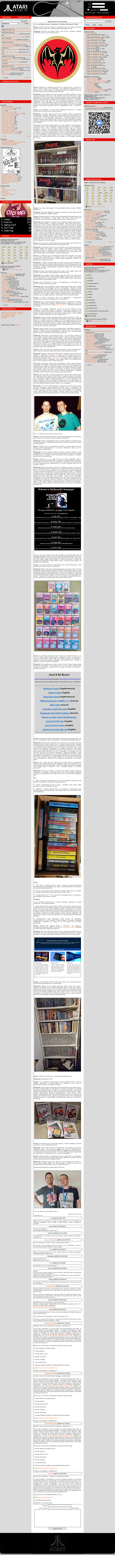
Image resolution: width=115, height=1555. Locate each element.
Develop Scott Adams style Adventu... (96, 69)
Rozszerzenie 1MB (90, 346)
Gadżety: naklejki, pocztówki (93, 253)
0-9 (3, 247)
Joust (3, 279)
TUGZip (19, 269)
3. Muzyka (89, 280)
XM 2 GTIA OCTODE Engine (10, 108)
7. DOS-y (88, 291)
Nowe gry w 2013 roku (8, 112)
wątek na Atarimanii (61, 304)
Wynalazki (87, 329)
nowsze (4, 136)
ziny (99, 204)
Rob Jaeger (88, 230)
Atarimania (5, 191)
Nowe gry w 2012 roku (8, 116)
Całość (5, 269)
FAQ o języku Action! (8, 123)
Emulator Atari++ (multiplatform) (11, 143)
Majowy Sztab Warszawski (92, 64)
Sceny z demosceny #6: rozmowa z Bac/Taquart (15, 41)
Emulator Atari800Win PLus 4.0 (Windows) (14, 142)
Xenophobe (5, 284)
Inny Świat (5, 299)
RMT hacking (89, 67)
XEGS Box (88, 357)
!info (99, 193)
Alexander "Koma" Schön (92, 233)
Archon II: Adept (6, 288)
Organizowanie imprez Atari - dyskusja (12, 312)
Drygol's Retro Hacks (8, 194)
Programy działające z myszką (10, 131)
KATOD (87, 221)
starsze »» (27, 77)
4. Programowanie (91, 283)
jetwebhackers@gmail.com (45, 1497)
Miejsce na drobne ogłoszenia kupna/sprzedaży (98, 256)
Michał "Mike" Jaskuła (91, 216)
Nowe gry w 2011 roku (8, 120)
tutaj (60, 467)
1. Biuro (88, 275)
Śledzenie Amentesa (91, 225)
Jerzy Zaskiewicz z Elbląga (93, 39)
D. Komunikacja (91, 305)
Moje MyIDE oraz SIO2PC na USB (95, 349)
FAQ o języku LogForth (8, 124)
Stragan (86, 245)
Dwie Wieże (5, 295)
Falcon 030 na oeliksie (91, 61)
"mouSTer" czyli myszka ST (93, 248)
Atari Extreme (6, 73)
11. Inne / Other (89, 92)
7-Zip (16, 269)
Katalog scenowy (89, 185)
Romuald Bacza (89, 223)
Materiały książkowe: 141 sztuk (10, 177)
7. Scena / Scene (90, 86)
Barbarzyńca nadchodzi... (9, 67)
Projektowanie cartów (91, 341)
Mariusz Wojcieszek (91, 222)
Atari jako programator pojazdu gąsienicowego (15, 64)
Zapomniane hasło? (90, 12)
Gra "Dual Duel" (89, 33)
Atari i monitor (6, 106)
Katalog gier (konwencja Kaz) (9, 239)
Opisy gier (4, 272)
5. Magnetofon (90, 286)
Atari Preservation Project (67, 927)
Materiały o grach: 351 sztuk (10, 180)
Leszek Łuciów (89, 226)
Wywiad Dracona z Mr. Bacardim (94, 212)
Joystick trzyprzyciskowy (92, 348)
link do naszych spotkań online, (94, 107)
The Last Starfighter (7, 293)
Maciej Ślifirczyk (89, 235)
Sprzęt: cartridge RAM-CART (93, 255)
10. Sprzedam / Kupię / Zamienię (94, 90)
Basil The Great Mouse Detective (11, 296)
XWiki (3, 188)
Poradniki (3, 105)
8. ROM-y (88, 294)
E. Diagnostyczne (91, 308)
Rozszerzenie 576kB (91, 355)
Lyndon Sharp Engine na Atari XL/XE (12, 113)
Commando (5, 281)
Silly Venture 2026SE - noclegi (94, 41)
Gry (89, 25)
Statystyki (4, 318)
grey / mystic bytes (50, 1240)
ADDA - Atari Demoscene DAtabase (95, 182)
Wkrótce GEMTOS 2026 (8, 39)
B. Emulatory (90, 300)
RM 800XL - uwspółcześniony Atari (95, 55)
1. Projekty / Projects (91, 78)
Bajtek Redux (5, 183)
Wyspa (4, 291)
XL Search (5, 195)
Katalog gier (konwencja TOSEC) (10, 266)
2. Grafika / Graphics (91, 79)
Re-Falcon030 (6, 69)
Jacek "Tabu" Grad (90, 232)
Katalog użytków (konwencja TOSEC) (95, 319)
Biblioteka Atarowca (7, 147)
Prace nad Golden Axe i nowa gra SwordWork (15, 28)
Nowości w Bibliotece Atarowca (10, 62)
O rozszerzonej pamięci (8, 127)
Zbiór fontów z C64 (7, 126)
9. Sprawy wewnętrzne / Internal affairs (96, 89)
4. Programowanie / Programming (94, 82)
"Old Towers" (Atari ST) (8, 274)
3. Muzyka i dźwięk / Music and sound (96, 81)
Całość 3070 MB (7, 263)
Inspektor (4, 300)
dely (50, 1249)
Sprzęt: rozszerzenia (91, 252)
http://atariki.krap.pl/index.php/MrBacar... (45, 1306)
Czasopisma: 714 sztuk (8, 174)
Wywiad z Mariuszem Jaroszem (94, 211)
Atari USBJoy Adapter (91, 249)
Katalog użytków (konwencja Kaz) (94, 267)
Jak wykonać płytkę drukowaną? (94, 352)
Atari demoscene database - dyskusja (11, 313)
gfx (111, 190)
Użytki (94, 25)
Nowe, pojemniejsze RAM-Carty (94, 246)
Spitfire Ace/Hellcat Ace (8, 289)
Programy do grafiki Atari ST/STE (94, 53)
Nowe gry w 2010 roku (8, 122)
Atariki (3, 187)
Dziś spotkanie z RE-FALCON (10, 70)
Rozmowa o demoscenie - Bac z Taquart (13, 36)
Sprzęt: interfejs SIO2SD (92, 260)
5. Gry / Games (89, 83)
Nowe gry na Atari (90, 50)
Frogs (3, 277)
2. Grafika (89, 278)
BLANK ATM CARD (50, 1323)
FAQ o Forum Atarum (8, 119)
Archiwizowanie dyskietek (9, 115)
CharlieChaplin (50, 1286)
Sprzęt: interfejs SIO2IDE (92, 259)
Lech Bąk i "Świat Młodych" (93, 215)
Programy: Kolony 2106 (92, 250)
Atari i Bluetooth (89, 334)
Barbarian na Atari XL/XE (92, 58)
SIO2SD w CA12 (90, 338)
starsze (28, 136)
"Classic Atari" (56, 358)
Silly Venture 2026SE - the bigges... (95, 44)
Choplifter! (5, 278)
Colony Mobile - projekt (7, 316)
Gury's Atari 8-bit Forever (9, 190)
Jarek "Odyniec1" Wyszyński (93, 236)
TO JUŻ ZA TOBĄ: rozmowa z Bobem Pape (97, 228)
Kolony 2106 (5, 286)
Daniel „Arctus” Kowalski (92, 219)
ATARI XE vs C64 (90, 47)
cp (111, 187)
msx (105, 195)
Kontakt (3, 198)
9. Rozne (88, 297)
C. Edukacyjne (90, 302)
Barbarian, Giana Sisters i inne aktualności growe (16, 31)
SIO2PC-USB (89, 335)
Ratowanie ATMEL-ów (91, 339)
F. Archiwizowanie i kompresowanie (96, 311)
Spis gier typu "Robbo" (8, 129)
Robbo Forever (6, 285)
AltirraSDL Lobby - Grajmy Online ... (95, 36)
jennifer (50, 1473)
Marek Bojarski (89, 237)
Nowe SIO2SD (89, 336)
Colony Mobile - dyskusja (8, 315)
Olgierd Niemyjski (90, 239)
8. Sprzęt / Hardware (91, 88)
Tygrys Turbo (89, 343)
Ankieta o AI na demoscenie (10, 49)
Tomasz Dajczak (90, 214)
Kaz (50, 1218)
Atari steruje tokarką (91, 362)
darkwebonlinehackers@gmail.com (48, 1368)
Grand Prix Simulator (8, 302)
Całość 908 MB (90, 316)
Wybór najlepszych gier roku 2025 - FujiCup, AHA (16, 55)
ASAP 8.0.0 (5, 74)
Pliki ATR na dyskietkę (8, 117)
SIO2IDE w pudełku (91, 360)
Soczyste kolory (89, 356)
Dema (100, 25)
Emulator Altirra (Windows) (9, 144)
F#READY (88, 218)
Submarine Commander (8, 275)
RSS (27, 23)
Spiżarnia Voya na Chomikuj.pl (10, 181)
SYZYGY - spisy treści (8, 109)
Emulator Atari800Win (8, 140)
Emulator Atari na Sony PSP (10, 133)
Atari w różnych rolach (91, 359)
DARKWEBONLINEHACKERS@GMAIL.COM (59, 1335)
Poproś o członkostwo (103, 12)
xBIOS (3, 110)
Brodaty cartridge (7, 57)
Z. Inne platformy (91, 313)
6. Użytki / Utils (89, 85)
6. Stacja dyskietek (91, 289)
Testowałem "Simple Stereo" (93, 345)
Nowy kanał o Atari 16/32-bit (10, 52)
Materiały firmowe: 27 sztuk (9, 179)
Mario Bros (5, 282)
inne (15, 260)
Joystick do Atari (90, 342)
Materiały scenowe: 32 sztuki (10, 176)
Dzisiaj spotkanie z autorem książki (12, 59)
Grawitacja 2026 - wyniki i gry (10, 34)
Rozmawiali (87, 209)
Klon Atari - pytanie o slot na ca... (94, 72)
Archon (4, 292)
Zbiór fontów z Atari (7, 130)
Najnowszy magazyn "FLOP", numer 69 (13, 46)
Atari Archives (5, 193)
